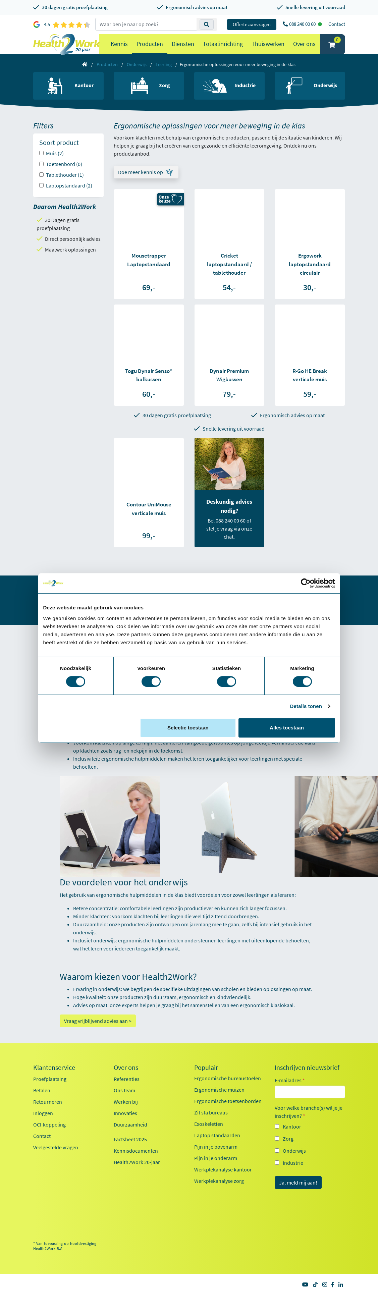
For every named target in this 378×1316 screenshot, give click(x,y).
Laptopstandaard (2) (69, 199)
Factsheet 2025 (130, 1152)
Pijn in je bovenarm (215, 1160)
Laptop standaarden (217, 1148)
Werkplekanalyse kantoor (223, 1183)
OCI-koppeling (49, 1138)
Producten (150, 50)
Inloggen (43, 1126)
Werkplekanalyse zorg (219, 1194)
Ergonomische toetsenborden (228, 1114)
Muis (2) (55, 166)
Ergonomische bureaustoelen (227, 1091)
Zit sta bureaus (211, 1125)
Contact (336, 24)
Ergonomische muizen (219, 1103)
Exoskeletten (208, 1137)
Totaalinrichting (223, 50)
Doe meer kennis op (140, 185)
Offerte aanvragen (252, 24)
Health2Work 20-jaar (137, 1175)
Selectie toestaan (188, 727)
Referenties (127, 1092)
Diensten (183, 50)
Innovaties (125, 1126)
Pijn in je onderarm (215, 1171)
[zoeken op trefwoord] (146, 24)
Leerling (164, 78)
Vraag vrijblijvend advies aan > (97, 1034)
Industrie (293, 1176)
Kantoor (292, 1140)
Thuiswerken (268, 50)
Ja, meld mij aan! (298, 1196)
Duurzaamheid (130, 1138)
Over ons (304, 50)
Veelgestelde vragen (55, 1160)
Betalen (41, 1103)
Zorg (288, 1152)
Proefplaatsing (49, 1092)
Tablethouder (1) (65, 188)
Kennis (119, 50)
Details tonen (306, 706)
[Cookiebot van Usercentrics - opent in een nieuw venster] (305, 583)
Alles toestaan (287, 727)
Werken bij (126, 1115)
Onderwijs (137, 78)
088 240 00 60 (303, 24)
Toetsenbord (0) (64, 177)
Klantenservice (54, 1081)
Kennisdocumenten (136, 1164)
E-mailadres (290, 1093)
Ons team (124, 1103)
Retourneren (47, 1115)
